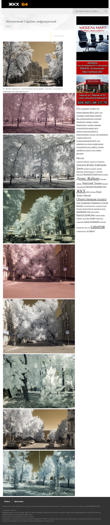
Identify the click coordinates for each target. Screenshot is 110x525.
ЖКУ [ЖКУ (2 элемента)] (105, 187)
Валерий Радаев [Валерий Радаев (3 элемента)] (90, 174)
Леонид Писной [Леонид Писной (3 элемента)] (83, 195)
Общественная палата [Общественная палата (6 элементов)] (91, 199)
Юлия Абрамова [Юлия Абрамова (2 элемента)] (88, 209)
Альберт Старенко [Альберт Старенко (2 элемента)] (90, 169)
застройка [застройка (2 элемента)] (86, 218)
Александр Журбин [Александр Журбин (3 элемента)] (85, 165)
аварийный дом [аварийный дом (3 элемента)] (83, 211)
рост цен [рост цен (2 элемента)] (87, 227)
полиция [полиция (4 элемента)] (94, 221)
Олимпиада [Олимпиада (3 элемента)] (96, 203)
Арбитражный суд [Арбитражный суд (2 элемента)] (90, 171)
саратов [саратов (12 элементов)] (98, 226)
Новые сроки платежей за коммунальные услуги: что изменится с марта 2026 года (92, 134)
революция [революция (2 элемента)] (80, 227)
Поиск (7, 501)
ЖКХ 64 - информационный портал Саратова (20, 4)
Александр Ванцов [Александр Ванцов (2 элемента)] (82, 161)
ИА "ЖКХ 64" (12, 510)
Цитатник (18, 501)
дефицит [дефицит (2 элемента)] (79, 218)
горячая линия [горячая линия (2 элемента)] (100, 215)
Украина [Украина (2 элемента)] (79, 209)
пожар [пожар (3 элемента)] (86, 221)
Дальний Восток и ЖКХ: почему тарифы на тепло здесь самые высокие (90, 150)
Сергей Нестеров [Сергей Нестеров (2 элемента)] (89, 206)
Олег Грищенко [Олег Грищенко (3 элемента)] (83, 203)
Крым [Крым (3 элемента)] (98, 191)
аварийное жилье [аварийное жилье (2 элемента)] (100, 209)
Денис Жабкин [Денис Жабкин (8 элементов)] (87, 178)
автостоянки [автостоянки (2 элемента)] (95, 212)
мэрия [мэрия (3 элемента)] (92, 218)
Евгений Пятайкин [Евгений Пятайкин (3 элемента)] (94, 186)
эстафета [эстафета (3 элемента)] (91, 231)
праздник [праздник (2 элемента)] (103, 222)
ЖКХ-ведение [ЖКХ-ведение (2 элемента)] (91, 192)
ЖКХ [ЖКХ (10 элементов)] (81, 191)
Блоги (8, 26)
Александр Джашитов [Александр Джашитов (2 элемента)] (97, 161)
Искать (106, 11)
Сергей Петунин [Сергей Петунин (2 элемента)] (101, 206)
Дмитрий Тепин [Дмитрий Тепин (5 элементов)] (92, 183)
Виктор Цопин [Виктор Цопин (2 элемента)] (103, 174)
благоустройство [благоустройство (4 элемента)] (85, 215)
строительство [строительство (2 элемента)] (81, 231)
